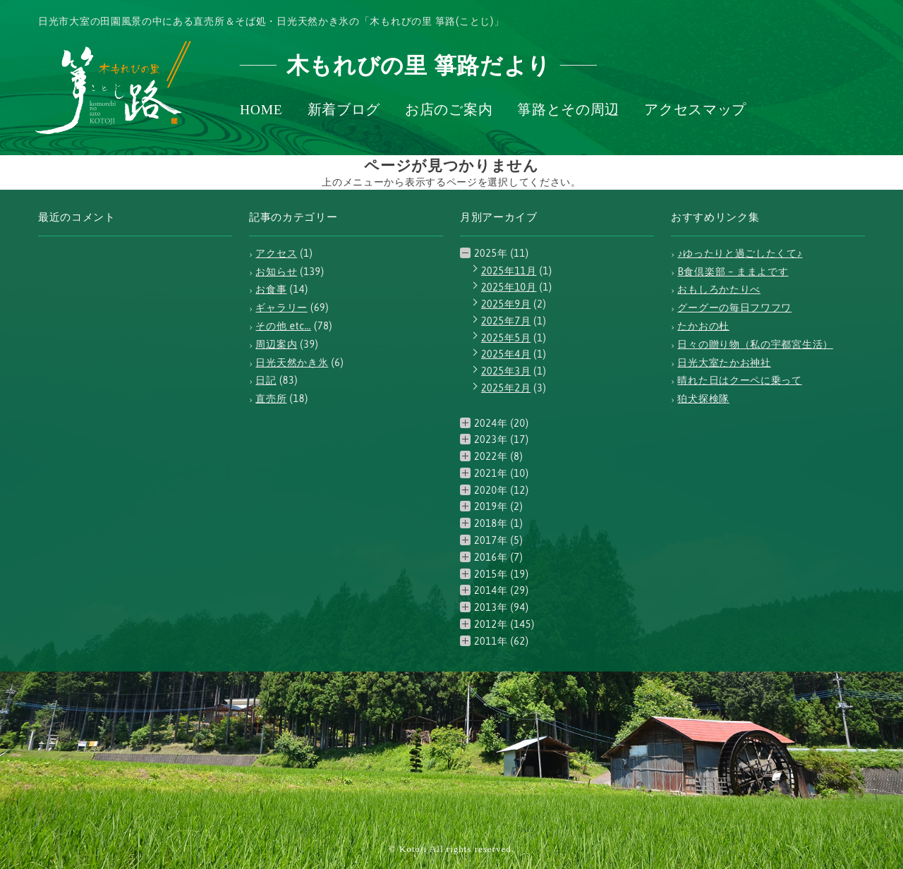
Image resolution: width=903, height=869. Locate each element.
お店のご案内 (448, 110)
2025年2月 (506, 388)
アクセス (276, 253)
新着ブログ (344, 110)
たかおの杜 (703, 326)
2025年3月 (506, 371)
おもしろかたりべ (718, 289)
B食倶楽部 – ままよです (732, 271)
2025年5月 (506, 338)
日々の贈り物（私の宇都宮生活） (755, 344)
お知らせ (276, 271)
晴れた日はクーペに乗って (739, 380)
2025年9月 (506, 304)
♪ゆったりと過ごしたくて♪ (739, 253)
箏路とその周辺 (568, 110)
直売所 (270, 398)
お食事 (270, 289)
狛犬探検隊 (703, 398)
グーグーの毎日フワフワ (734, 307)
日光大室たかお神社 (723, 362)
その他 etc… (283, 326)
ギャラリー (281, 307)
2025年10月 (509, 287)
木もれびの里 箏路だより (418, 65)
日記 (265, 380)
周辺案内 (276, 344)
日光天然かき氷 (291, 362)
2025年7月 (506, 321)
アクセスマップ (695, 110)
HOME (261, 110)
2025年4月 (506, 354)
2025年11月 (509, 270)
